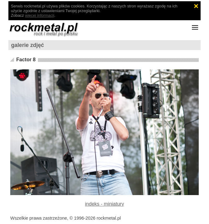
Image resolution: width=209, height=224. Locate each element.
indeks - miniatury (104, 204)
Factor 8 (25, 59)
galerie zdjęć (27, 45)
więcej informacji (39, 15)
